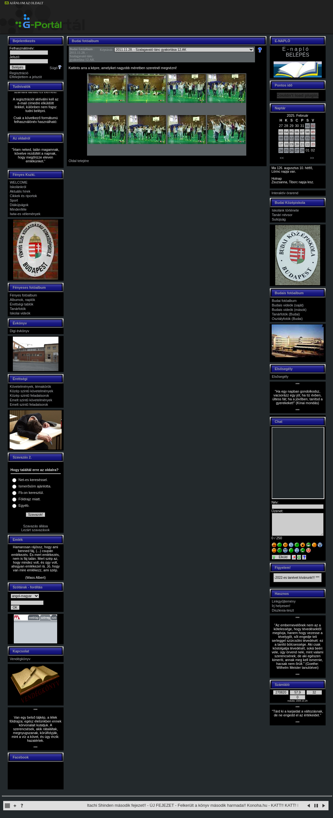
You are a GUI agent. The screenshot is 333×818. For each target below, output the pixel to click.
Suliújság (279, 219)
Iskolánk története (285, 210)
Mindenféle (18, 209)
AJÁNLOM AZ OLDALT (24, 3)
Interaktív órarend (285, 193)
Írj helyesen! (281, 606)
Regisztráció (19, 73)
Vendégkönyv (20, 659)
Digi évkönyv (19, 331)
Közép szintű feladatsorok (29, 395)
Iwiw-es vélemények (25, 214)
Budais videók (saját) (288, 305)
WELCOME (19, 182)
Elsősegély (280, 376)
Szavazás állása (35, 526)
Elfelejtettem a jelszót (26, 77)
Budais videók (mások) (289, 310)
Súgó (56, 68)
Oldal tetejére (79, 161)
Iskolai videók (20, 313)
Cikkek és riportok (23, 196)
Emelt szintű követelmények (31, 400)
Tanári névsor (282, 215)
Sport (14, 200)
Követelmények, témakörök (30, 386)
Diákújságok (19, 205)
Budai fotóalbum (81, 49)
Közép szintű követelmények (31, 391)
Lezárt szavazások (35, 530)
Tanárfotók (18, 309)
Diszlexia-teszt (283, 610)
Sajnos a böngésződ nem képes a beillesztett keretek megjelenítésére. (298, 463)
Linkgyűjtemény (284, 601)
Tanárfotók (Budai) (286, 314)
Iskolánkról (18, 187)
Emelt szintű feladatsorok (29, 404)
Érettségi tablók (21, 304)
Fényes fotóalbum (23, 295)
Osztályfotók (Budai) (287, 319)
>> (312, 158)
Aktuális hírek (20, 191)
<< (282, 158)
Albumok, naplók (22, 300)
